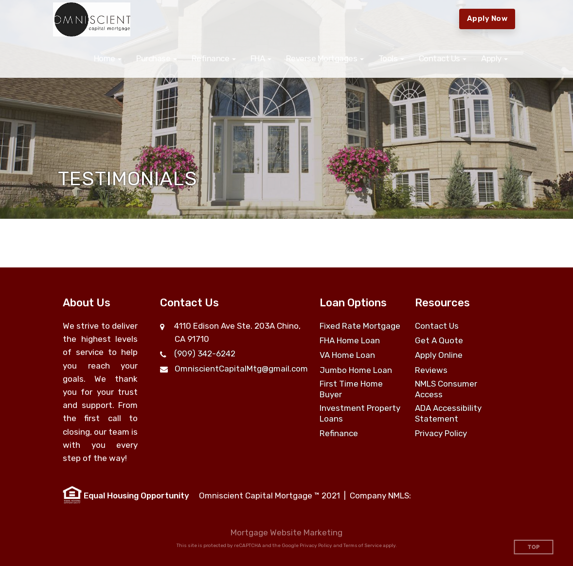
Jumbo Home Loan (356, 370)
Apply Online (439, 355)
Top (534, 547)
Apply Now (487, 18)
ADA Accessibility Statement (448, 413)
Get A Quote (439, 340)
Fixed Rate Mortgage (360, 326)
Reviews (431, 370)
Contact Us (437, 326)
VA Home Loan (347, 355)
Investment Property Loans (360, 413)
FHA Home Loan (350, 340)
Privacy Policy (441, 433)
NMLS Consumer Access (446, 389)
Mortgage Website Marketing (286, 532)
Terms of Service (362, 545)
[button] (108, 58)
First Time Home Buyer (351, 389)
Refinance (339, 433)
